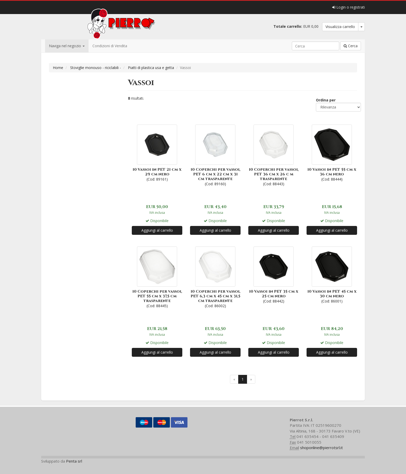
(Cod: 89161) (157, 152)
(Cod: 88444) (332, 152)
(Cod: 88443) (273, 154)
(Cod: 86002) (215, 276)
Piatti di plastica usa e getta (151, 67)
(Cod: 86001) (332, 274)
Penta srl (74, 461)
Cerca (351, 45)
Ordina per (326, 100)
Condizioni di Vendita (109, 45)
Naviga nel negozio (67, 45)
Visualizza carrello (340, 26)
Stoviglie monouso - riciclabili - (95, 67)
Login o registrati (348, 7)
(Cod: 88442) (273, 274)
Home (58, 67)
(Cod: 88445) (157, 276)
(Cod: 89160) (215, 154)
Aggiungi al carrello (157, 230)
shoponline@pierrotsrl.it (321, 447)
